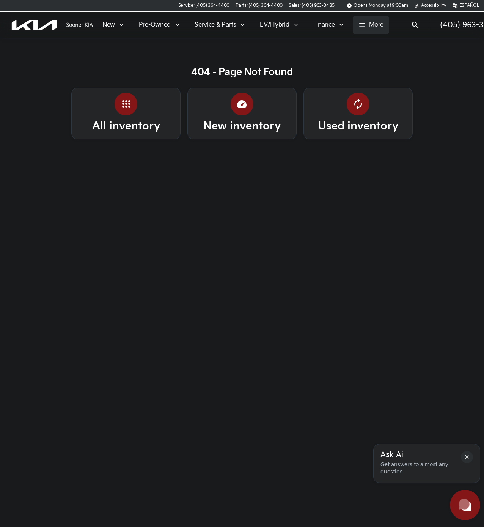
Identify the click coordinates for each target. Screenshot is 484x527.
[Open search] (415, 25)
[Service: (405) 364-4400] (204, 5)
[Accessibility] (430, 5)
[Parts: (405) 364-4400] (259, 5)
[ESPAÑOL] (466, 5)
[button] (467, 457)
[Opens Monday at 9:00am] (377, 5)
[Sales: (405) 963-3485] (311, 5)
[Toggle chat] (465, 505)
